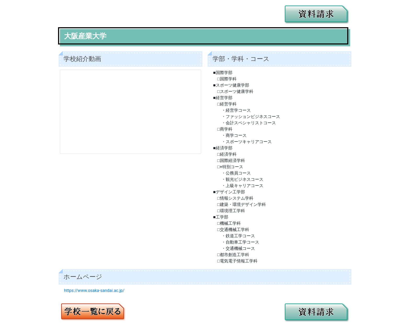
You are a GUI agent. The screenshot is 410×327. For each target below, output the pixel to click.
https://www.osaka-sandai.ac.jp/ (94, 290)
